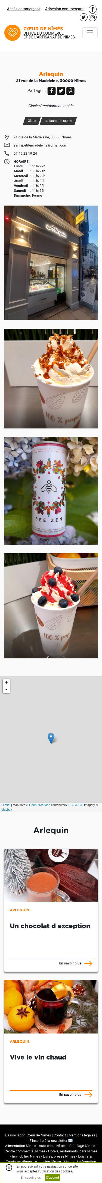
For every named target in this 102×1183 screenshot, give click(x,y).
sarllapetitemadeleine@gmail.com (40, 145)
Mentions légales (82, 1135)
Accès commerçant (23, 9)
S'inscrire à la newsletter (51, 1141)
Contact (60, 1135)
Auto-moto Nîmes (53, 1146)
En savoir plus (31, 1177)
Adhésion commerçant (64, 9)
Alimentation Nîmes (20, 1146)
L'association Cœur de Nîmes (28, 1135)
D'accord (52, 1177)
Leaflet (5, 805)
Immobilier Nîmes (26, 1156)
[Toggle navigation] (90, 32)
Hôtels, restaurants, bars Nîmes (72, 1151)
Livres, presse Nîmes (59, 1156)
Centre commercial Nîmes (25, 1151)
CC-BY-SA (75, 805)
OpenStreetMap (39, 805)
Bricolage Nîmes (82, 1146)
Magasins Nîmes (48, 1162)
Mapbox (6, 809)
